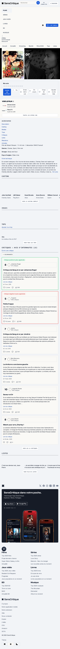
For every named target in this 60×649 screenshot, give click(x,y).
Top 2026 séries (36, 555)
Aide (3, 613)
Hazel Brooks (29, 195)
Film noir (20, 148)
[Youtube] (57, 486)
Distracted (34, 591)
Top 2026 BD (6, 585)
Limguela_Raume (17, 388)
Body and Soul (12, 152)
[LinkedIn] (54, 486)
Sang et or (28, 50)
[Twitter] (40, 486)
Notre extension (7, 609)
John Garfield (6, 195)
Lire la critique (7, 281)
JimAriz (13, 328)
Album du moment (37, 593)
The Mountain (35, 588)
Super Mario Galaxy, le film (10, 561)
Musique (35, 582)
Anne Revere (40, 195)
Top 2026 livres (36, 570)
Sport (15, 148)
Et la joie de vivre (36, 573)
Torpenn (13, 297)
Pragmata (5, 576)
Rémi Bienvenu (15, 358)
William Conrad (53, 195)
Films (4, 552)
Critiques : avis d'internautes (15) (19, 247)
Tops (4, 224)
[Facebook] (44, 486)
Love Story (34, 558)
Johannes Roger (16, 263)
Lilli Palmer (16, 195)
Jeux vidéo (7, 567)
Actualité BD (6, 593)
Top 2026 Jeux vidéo (8, 570)
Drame (10, 148)
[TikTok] (50, 486)
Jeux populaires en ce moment (12, 578)
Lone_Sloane (15, 418)
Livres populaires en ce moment (41, 578)
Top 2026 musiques (37, 585)
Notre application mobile (9, 606)
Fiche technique (7, 158)
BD (3, 582)
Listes (5, 453)
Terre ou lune (6, 588)
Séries (34, 552)
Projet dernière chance (9, 558)
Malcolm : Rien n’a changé (39, 561)
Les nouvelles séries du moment (41, 563)
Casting (5, 176)
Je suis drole (35, 576)
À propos (5, 603)
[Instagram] (47, 486)
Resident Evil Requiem (9, 573)
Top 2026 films (6, 555)
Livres (34, 567)
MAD (3, 591)
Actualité (4, 563)
